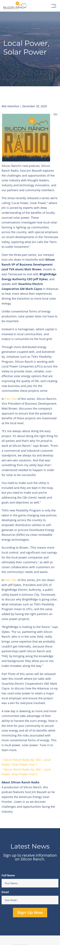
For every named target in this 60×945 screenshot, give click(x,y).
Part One (11, 399)
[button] (54, 6)
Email (6, 892)
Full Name (9, 876)
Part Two (11, 580)
